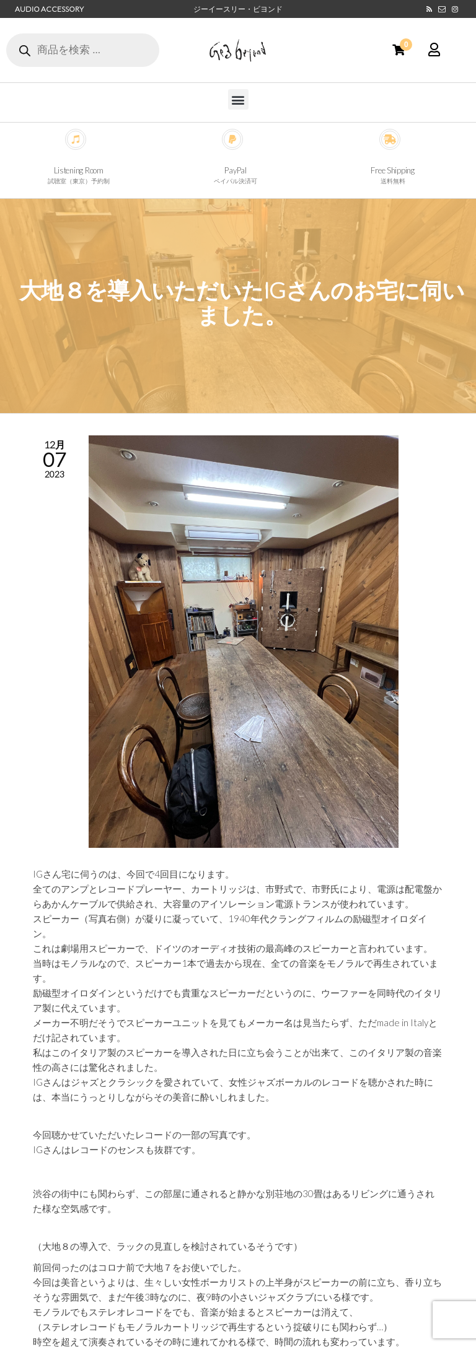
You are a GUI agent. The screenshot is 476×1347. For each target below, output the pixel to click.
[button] (238, 99)
